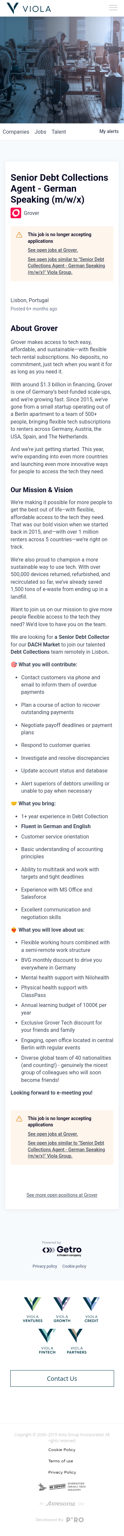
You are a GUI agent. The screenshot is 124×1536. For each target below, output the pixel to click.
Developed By (60, 1519)
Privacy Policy (62, 1472)
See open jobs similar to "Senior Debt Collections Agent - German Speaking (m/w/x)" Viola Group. (66, 266)
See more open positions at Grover (61, 1195)
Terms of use (60, 1461)
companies (16, 132)
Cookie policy (74, 1266)
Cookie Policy (61, 1450)
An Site (62, 1503)
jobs (40, 132)
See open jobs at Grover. (53, 250)
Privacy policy (44, 1266)
